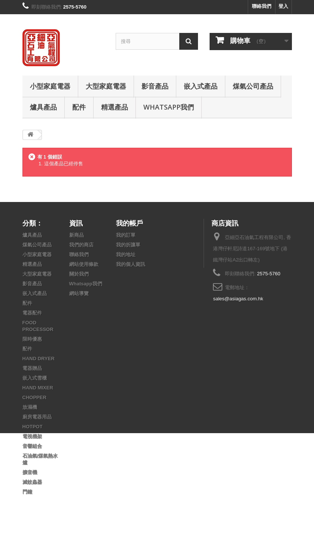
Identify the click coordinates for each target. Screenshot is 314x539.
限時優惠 (32, 339)
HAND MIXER (37, 388)
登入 (283, 6)
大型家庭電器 (106, 86)
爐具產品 (43, 106)
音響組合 (32, 446)
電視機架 (32, 436)
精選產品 (114, 106)
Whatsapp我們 (168, 106)
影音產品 (154, 86)
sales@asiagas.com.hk (238, 298)
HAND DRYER (38, 358)
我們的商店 (81, 245)
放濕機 (29, 407)
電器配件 (32, 313)
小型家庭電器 (50, 86)
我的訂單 (125, 235)
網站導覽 (79, 293)
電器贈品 (32, 368)
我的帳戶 (129, 222)
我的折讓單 (128, 245)
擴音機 (29, 472)
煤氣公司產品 (253, 86)
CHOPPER (34, 397)
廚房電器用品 (37, 417)
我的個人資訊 (130, 264)
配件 (79, 106)
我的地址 (125, 254)
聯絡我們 (261, 6)
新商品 (76, 235)
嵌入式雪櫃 (34, 378)
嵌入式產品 (200, 86)
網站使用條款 (83, 264)
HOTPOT (32, 426)
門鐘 (27, 491)
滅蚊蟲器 (32, 482)
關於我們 (79, 274)
